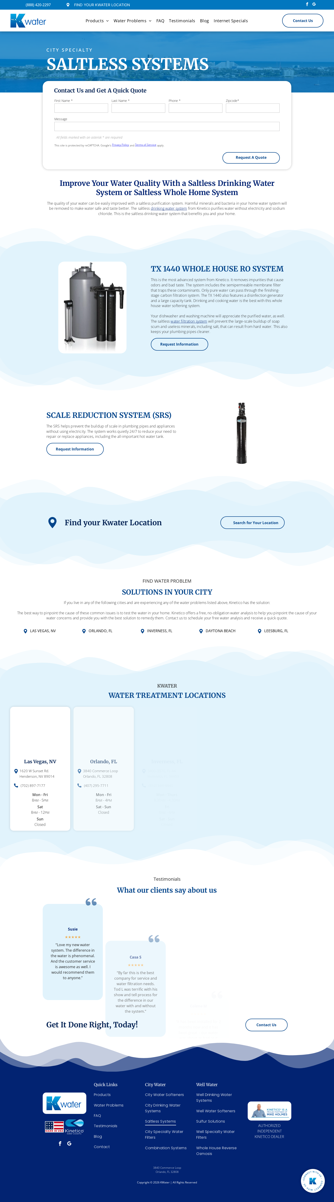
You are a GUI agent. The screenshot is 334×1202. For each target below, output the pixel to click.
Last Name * (121, 100)
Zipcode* (232, 100)
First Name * (63, 100)
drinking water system (169, 203)
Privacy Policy (120, 144)
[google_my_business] (314, 4)
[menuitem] (97, 21)
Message (60, 119)
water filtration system (216, 321)
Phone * (175, 100)
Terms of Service (145, 144)
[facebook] (307, 4)
